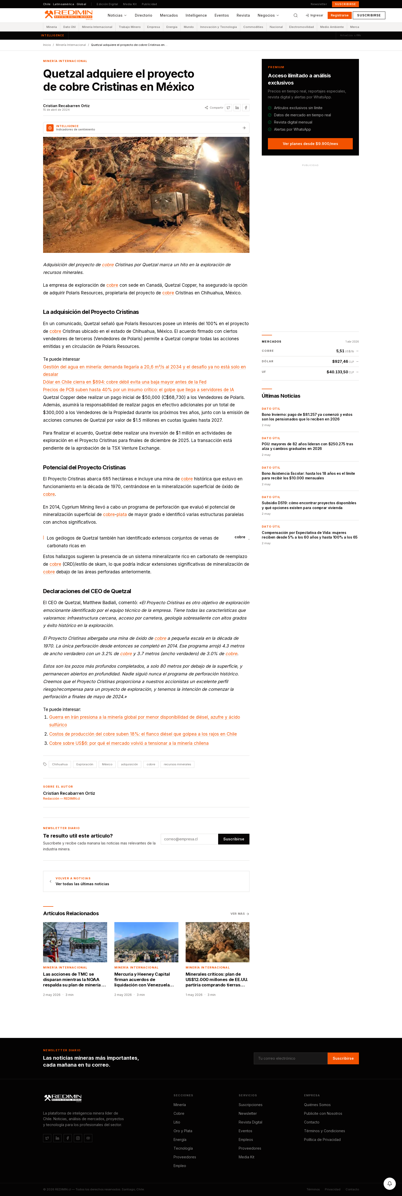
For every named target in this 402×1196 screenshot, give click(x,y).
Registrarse (340, 15)
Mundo (189, 27)
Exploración (84, 764)
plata (122, 514)
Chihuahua (60, 764)
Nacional (276, 27)
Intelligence (196, 15)
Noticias (117, 15)
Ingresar (314, 15)
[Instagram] (78, 1138)
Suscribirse (345, 4)
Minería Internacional (97, 27)
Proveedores (185, 1157)
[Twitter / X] (47, 1138)
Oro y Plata (183, 1131)
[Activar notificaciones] (390, 1184)
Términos (313, 1189)
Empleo (180, 1165)
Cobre (179, 1113)
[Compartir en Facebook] (245, 107)
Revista (243, 15)
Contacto (311, 1122)
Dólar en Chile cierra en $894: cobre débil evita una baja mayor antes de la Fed (124, 382)
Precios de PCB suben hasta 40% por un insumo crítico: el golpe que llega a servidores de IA (138, 389)
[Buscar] (295, 15)
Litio (177, 1122)
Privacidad (332, 1189)
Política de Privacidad (322, 1139)
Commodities (253, 27)
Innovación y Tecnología (218, 27)
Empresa (153, 27)
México (107, 764)
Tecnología (183, 1148)
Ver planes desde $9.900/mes (310, 143)
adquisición (129, 764)
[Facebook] (68, 1138)
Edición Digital (107, 4)
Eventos (222, 15)
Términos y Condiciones (324, 1131)
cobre (108, 264)
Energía (171, 27)
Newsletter (319, 4)
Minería (51, 27)
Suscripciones (251, 1104)
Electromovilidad (301, 27)
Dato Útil (69, 27)
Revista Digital (250, 1122)
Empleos (246, 1139)
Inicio (47, 45)
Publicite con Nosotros (323, 1113)
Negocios (268, 15)
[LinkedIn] (57, 1138)
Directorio (143, 15)
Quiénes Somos (317, 1104)
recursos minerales (177, 764)
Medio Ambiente (332, 27)
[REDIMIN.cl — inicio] (69, 15)
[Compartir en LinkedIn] (237, 107)
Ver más (239, 914)
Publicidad (149, 4)
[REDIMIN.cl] (63, 1099)
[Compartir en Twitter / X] (228, 107)
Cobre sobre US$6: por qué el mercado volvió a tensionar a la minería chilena (129, 743)
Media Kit (129, 4)
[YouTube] (88, 1138)
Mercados (169, 15)
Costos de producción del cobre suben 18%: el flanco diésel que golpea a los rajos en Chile (143, 734)
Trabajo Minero (130, 27)
